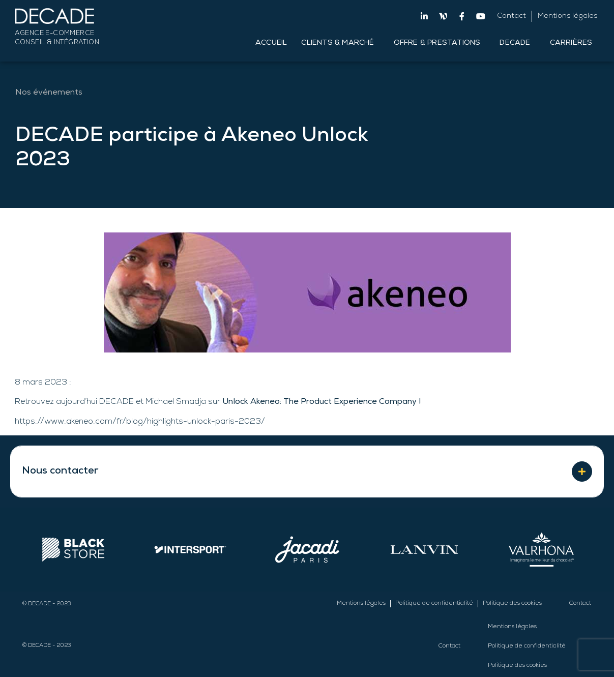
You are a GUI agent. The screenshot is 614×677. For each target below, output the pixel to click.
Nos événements (48, 93)
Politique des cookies (512, 604)
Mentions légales (567, 16)
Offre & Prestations (440, 43)
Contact (511, 16)
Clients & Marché (340, 43)
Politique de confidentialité (434, 604)
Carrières (574, 43)
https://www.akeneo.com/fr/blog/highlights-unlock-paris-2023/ (140, 422)
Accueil (271, 43)
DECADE (517, 43)
